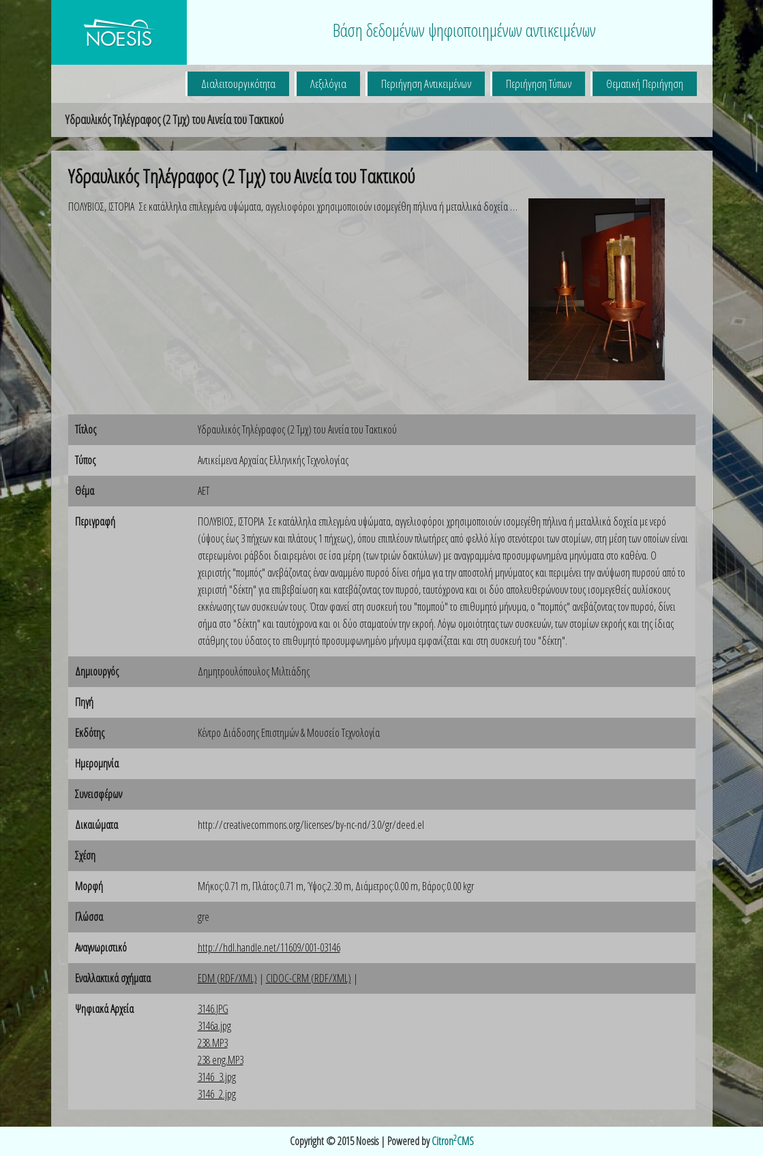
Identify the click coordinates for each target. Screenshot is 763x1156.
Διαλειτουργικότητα (238, 83)
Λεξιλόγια (328, 83)
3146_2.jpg (217, 1093)
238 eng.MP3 (220, 1059)
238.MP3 (213, 1042)
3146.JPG (213, 1008)
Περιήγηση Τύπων (538, 83)
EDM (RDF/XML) (227, 978)
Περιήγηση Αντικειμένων (426, 83)
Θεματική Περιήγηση (644, 83)
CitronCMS (453, 1141)
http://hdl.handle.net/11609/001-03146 (269, 947)
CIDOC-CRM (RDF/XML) (308, 978)
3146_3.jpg (217, 1076)
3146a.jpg (214, 1025)
